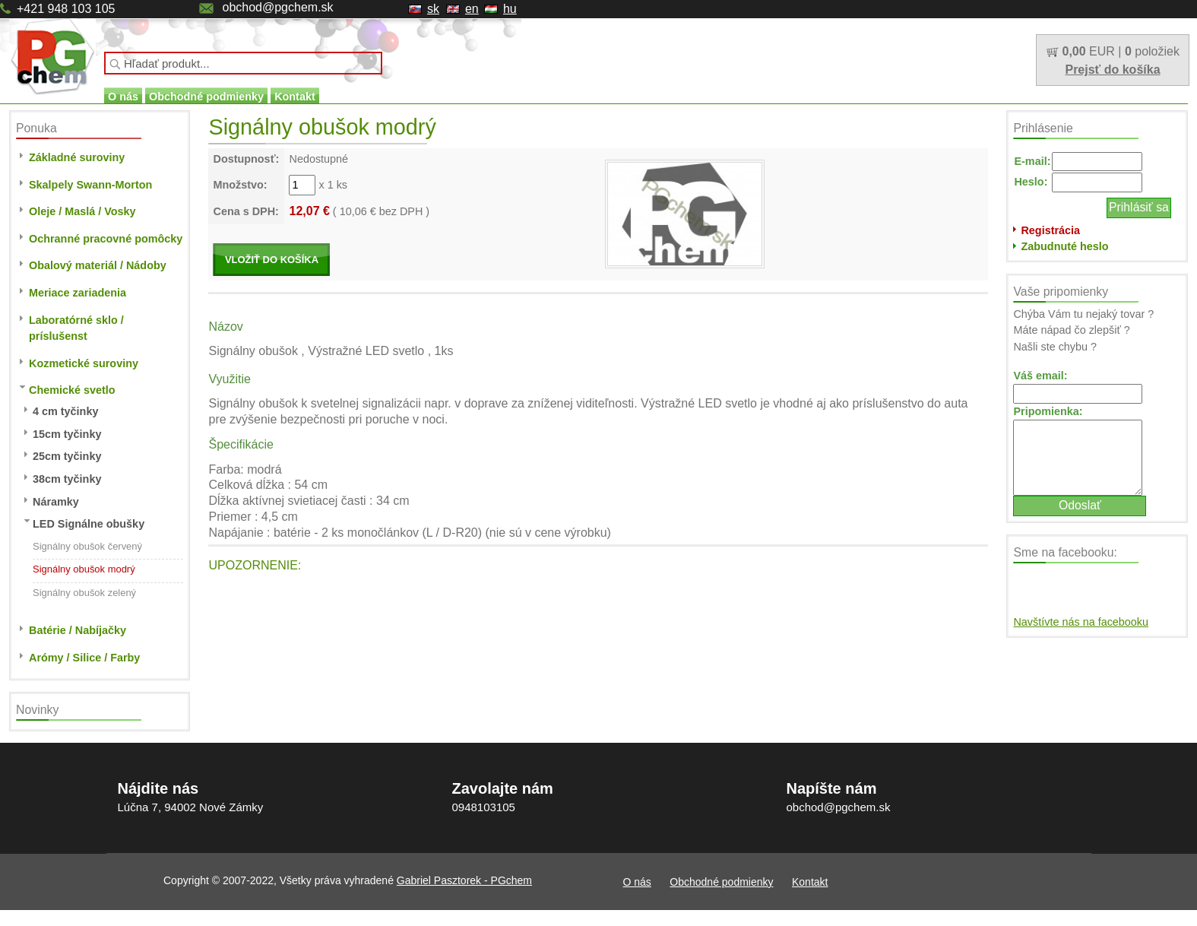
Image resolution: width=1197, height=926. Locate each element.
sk (433, 8)
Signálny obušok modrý (84, 569)
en (472, 8)
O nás (123, 96)
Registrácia (1050, 230)
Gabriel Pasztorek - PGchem (464, 880)
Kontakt (294, 96)
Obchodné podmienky (206, 96)
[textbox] (243, 63)
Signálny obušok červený (87, 546)
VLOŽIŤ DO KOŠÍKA (271, 259)
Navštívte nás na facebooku (1080, 622)
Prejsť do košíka (1112, 69)
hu (510, 8)
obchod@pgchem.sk (277, 7)
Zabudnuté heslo (1064, 246)
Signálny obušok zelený (84, 592)
